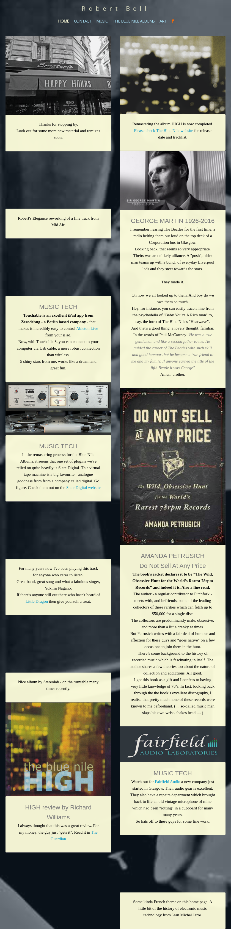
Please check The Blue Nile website (163, 130)
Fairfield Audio (167, 781)
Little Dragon (37, 601)
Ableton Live (87, 328)
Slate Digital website (83, 487)
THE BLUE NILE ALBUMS (133, 21)
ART (163, 21)
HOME (63, 21)
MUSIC (102, 21)
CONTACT (82, 21)
